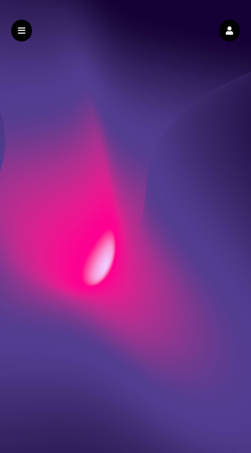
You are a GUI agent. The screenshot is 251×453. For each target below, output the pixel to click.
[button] (229, 30)
